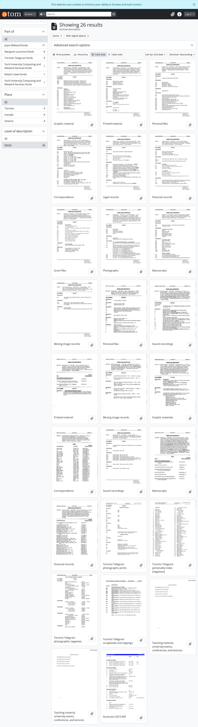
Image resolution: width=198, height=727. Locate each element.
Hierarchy (81, 54)
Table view (115, 54)
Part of (9, 31)
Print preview (61, 54)
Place (8, 94)
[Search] (78, 14)
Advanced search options (72, 45)
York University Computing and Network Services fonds (24, 66)
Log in (188, 14)
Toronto (24, 109)
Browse (29, 14)
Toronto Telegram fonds (24, 58)
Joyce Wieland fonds (24, 46)
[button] (172, 14)
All (5, 39)
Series (24, 145)
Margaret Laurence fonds (24, 52)
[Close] (194, 4)
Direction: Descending (181, 54)
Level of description (18, 131)
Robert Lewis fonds (24, 75)
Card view (98, 54)
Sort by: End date (154, 54)
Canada (24, 115)
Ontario (24, 121)
